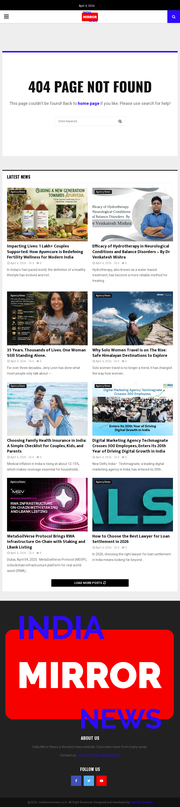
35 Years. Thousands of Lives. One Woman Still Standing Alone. (46, 353)
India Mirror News (141, 802)
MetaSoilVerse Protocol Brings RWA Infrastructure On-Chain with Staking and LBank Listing (46, 542)
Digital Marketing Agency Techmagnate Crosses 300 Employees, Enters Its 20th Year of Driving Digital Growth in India (130, 446)
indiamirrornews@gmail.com (98, 755)
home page (88, 103)
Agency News (18, 192)
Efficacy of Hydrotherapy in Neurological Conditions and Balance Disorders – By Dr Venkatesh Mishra (131, 252)
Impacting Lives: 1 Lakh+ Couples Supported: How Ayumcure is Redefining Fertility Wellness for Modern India (45, 252)
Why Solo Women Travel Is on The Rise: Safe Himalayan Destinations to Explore (129, 353)
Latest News (18, 177)
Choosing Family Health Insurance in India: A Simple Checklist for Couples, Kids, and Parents (46, 446)
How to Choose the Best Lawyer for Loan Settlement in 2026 (131, 539)
